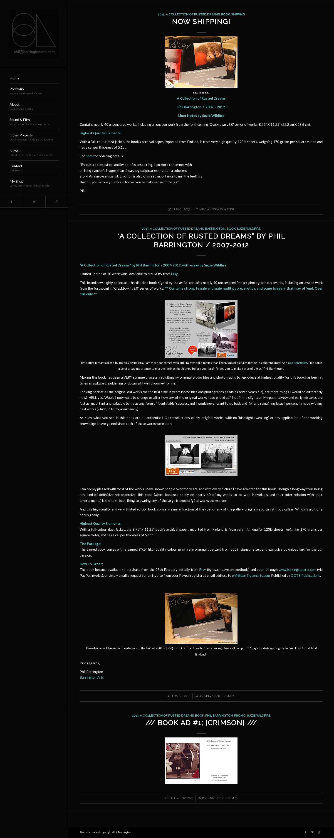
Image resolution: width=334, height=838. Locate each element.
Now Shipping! (201, 22)
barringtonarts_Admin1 (216, 209)
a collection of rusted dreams (193, 14)
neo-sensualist (297, 363)
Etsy (174, 274)
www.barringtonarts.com (297, 569)
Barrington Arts (92, 677)
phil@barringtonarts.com (251, 575)
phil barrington (219, 715)
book (225, 14)
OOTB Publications (305, 575)
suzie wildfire (248, 228)
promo (239, 715)
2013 (161, 14)
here (89, 156)
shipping (238, 14)
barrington (215, 228)
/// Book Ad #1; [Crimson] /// (201, 723)
